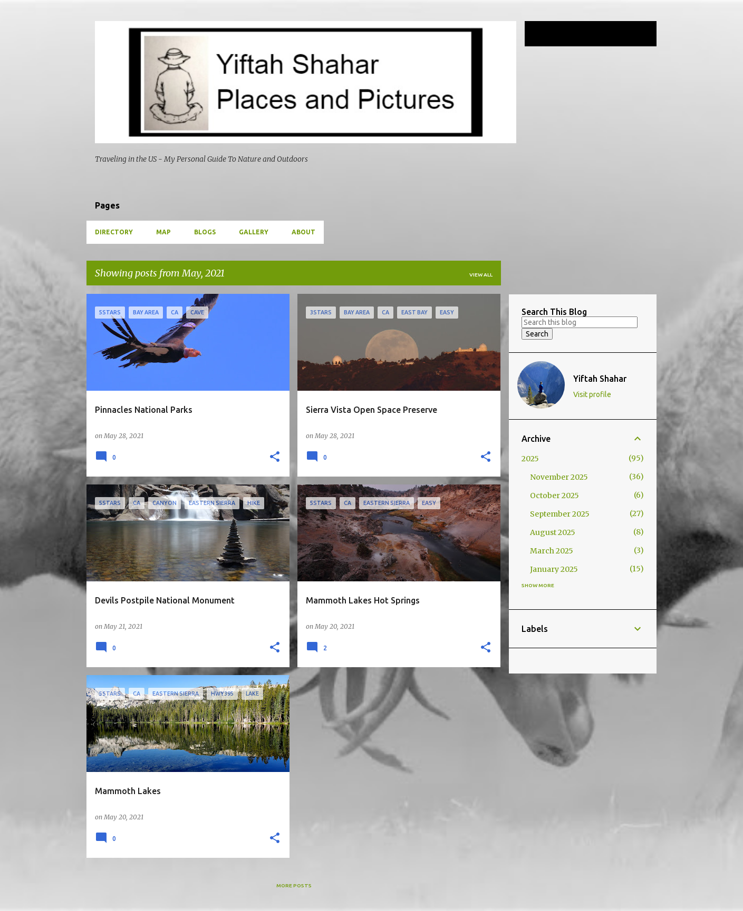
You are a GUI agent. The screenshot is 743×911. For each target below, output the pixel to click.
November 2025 (559, 477)
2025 (530, 458)
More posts (294, 885)
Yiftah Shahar (599, 378)
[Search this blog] (601, 33)
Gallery (253, 232)
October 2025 (554, 495)
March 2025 (551, 551)
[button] (274, 457)
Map (163, 232)
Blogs (205, 232)
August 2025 (552, 532)
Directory (114, 232)
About (303, 232)
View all (481, 275)
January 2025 (554, 569)
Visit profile (592, 394)
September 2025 (560, 514)
